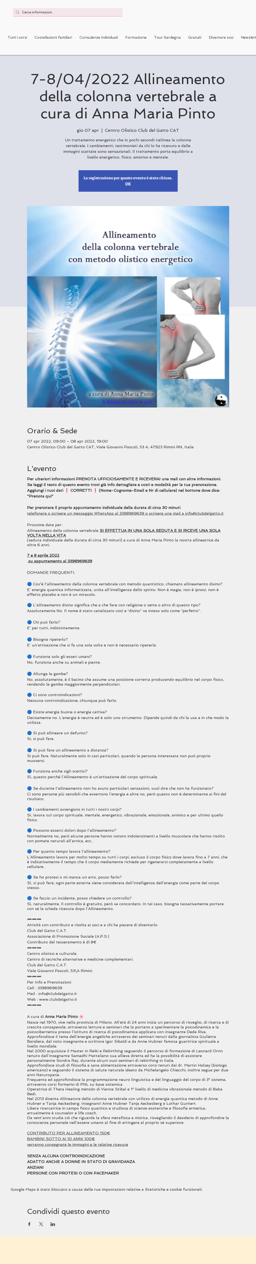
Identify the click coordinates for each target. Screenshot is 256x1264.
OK (128, 183)
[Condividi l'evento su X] (41, 1224)
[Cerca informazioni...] (67, 12)
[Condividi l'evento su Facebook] (29, 1224)
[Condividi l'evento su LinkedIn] (53, 1224)
